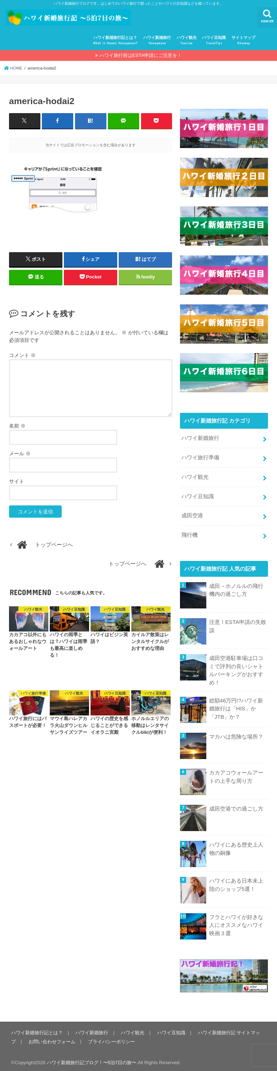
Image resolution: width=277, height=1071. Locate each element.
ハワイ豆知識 (214, 40)
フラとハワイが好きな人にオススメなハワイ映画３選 (236, 922)
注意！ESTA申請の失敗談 (237, 624)
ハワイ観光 (187, 40)
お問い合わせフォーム (51, 1038)
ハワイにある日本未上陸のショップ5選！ (236, 882)
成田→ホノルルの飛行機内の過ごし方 (236, 588)
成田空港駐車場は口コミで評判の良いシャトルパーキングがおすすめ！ (236, 668)
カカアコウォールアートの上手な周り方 (236, 774)
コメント (22, 355)
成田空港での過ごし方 (236, 806)
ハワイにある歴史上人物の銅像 (236, 846)
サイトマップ (243, 40)
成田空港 (192, 514)
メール (20, 453)
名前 (17, 426)
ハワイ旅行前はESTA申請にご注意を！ (141, 55)
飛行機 (189, 533)
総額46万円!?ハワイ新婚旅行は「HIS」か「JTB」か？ (236, 706)
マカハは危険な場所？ (236, 734)
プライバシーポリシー (110, 1038)
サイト (16, 481)
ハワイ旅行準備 (200, 457)
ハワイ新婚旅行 (157, 40)
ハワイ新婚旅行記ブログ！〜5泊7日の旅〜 (92, 1059)
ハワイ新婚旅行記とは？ (115, 40)
